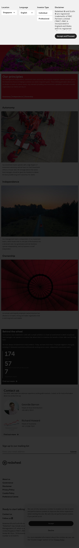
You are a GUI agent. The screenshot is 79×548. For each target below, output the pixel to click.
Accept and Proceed (65, 36)
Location (5, 7)
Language (23, 7)
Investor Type (43, 7)
